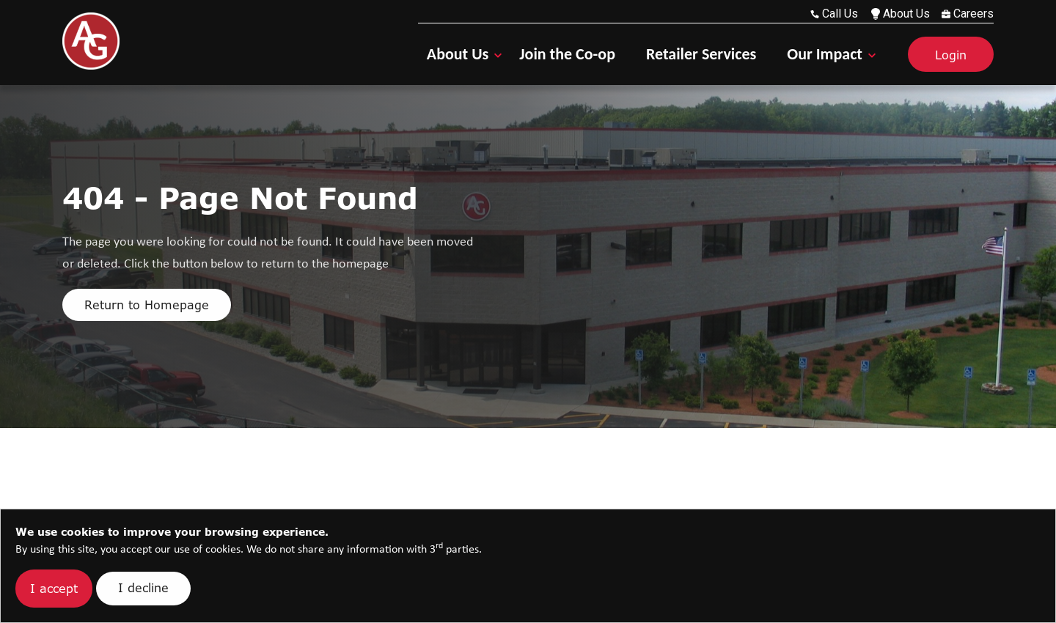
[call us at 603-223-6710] (837, 14)
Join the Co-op (567, 54)
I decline (143, 588)
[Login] (939, 54)
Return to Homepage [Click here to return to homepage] (146, 305)
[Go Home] (91, 41)
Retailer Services (701, 54)
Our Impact (824, 54)
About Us (900, 14)
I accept (54, 588)
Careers (968, 14)
